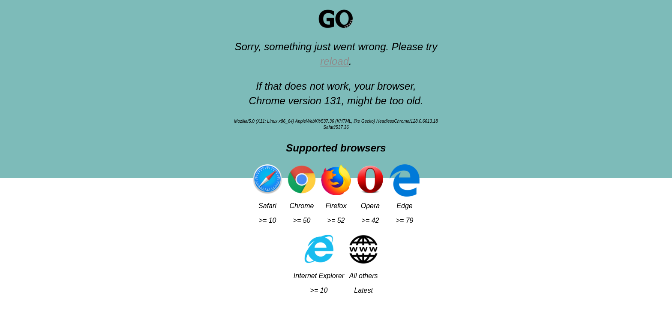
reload (334, 61)
